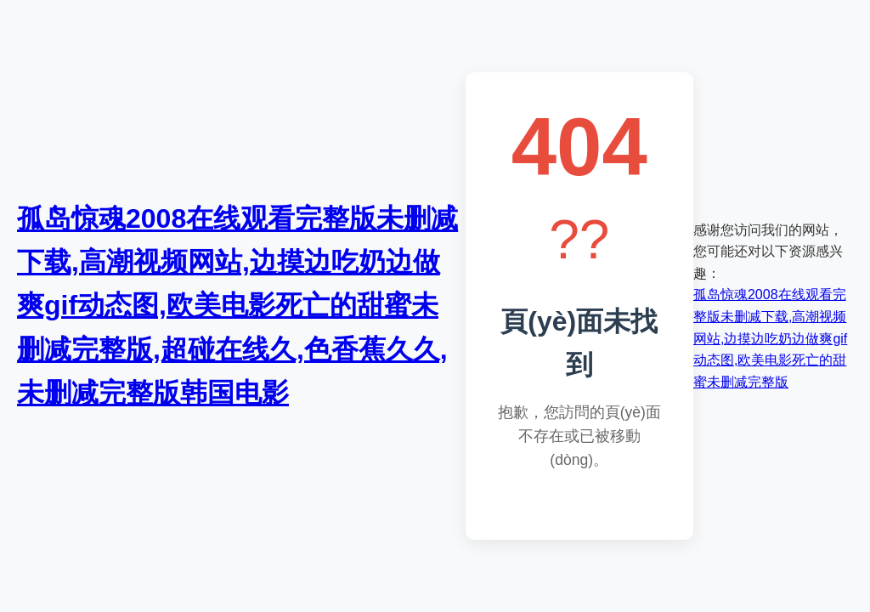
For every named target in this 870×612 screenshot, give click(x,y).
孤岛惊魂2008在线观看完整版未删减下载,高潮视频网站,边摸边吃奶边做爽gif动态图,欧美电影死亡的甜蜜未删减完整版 (770, 337)
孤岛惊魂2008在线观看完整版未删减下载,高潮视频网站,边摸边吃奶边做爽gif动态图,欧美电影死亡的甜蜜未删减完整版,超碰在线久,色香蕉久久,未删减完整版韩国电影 (237, 305)
